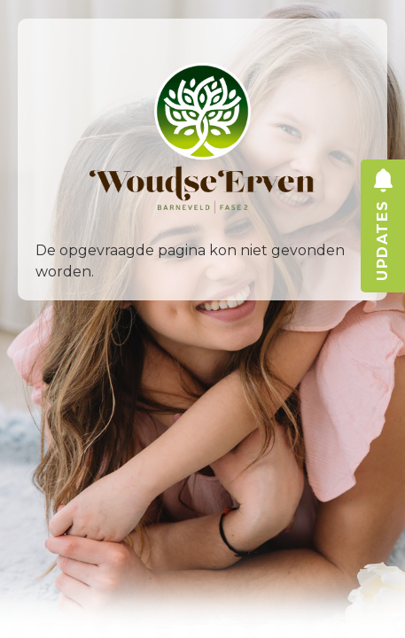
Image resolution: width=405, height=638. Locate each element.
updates (382, 259)
